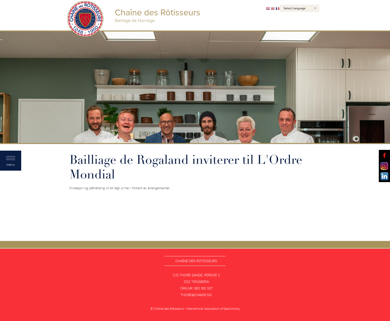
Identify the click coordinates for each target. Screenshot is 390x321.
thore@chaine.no (196, 295)
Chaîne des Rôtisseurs (196, 261)
